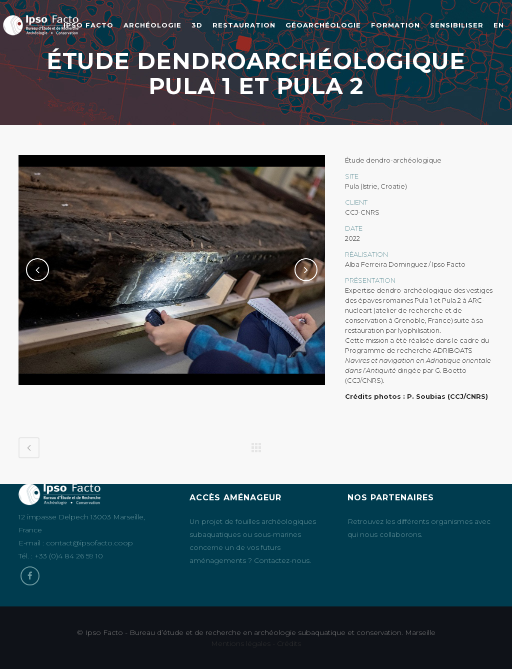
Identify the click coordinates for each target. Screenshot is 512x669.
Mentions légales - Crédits (256, 643)
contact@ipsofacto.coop (89, 542)
